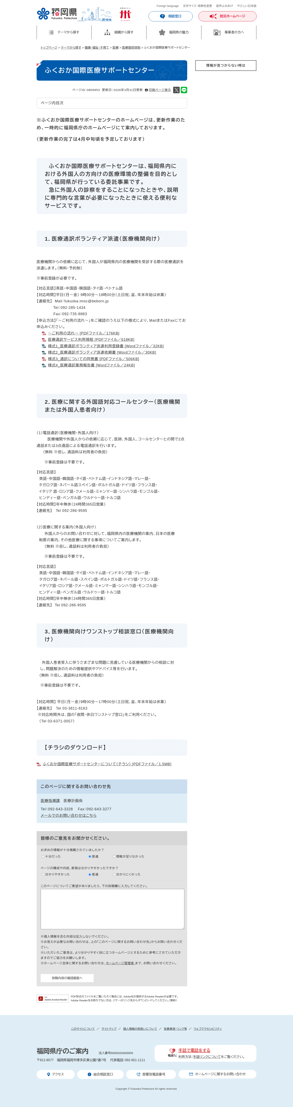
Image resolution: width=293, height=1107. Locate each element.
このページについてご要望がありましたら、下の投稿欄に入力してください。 (94, 886)
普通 (95, 856)
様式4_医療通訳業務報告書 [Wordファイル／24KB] (91, 365)
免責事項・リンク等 (175, 1028)
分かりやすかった (57, 874)
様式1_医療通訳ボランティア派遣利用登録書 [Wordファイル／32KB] (106, 346)
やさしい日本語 (246, 6)
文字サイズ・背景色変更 (197, 5)
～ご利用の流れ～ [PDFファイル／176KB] (83, 333)
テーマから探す (71, 47)
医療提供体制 (131, 47)
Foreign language (168, 6)
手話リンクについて (207, 1057)
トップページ (49, 47)
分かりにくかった (128, 874)
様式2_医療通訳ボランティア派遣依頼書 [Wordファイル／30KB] (102, 352)
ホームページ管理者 (120, 963)
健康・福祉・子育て (97, 47)
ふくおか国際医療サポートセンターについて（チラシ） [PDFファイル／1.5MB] (107, 764)
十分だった (53, 856)
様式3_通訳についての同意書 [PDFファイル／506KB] (93, 359)
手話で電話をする (194, 1050)
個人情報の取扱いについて (140, 1028)
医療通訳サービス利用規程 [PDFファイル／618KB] (91, 340)
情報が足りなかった (130, 856)
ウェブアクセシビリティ (208, 1028)
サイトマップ (109, 1028)
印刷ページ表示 (160, 90)
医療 (116, 47)
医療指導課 (50, 801)
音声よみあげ (224, 6)
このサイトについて (83, 1028)
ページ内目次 (52, 103)
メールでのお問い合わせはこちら (69, 816)
